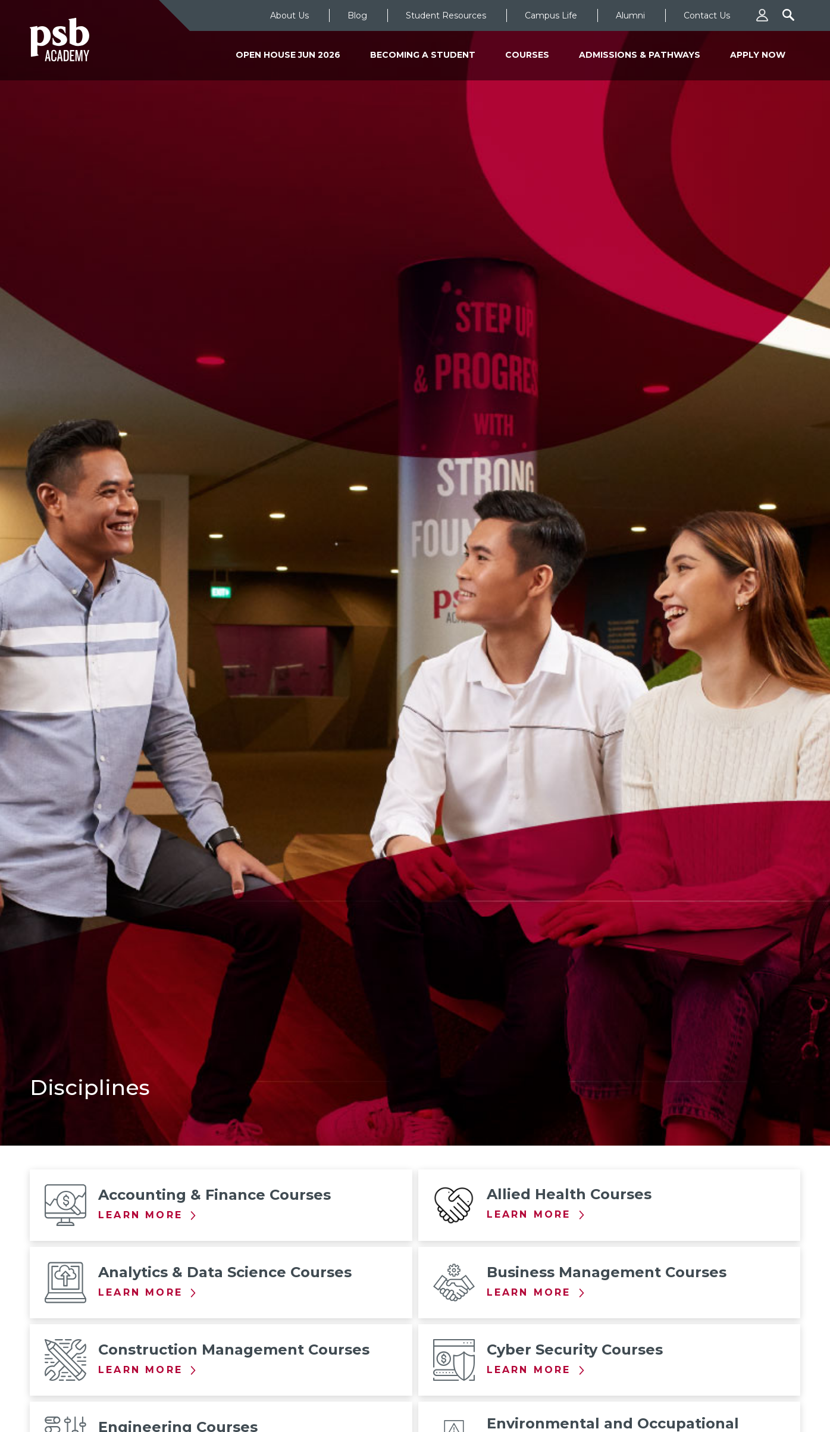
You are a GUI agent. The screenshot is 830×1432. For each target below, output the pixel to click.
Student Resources (446, 15)
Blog (357, 15)
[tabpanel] (415, 573)
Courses (527, 54)
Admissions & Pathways (639, 54)
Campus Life (551, 15)
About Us (289, 15)
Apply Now (757, 54)
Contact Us (707, 15)
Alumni (630, 15)
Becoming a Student (422, 54)
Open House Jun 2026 (288, 54)
